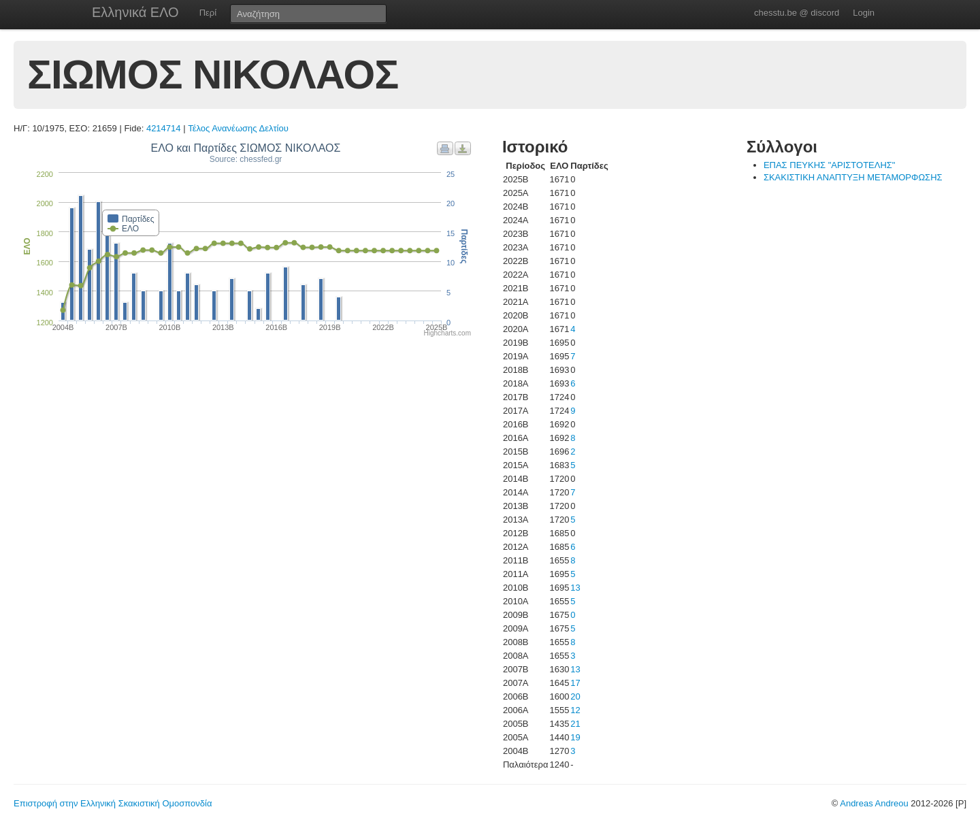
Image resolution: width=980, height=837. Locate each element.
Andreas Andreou (874, 803)
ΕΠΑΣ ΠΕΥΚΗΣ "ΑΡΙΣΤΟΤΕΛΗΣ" (830, 165)
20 (575, 696)
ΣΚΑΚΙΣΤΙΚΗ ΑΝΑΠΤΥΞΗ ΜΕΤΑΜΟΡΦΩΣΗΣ (853, 177)
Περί (207, 12)
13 (575, 587)
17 (575, 683)
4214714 (163, 128)
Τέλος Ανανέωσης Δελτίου (238, 128)
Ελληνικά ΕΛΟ (135, 12)
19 (575, 737)
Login (864, 12)
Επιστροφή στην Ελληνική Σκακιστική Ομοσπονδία (113, 803)
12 (575, 710)
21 (575, 724)
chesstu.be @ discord (796, 12)
